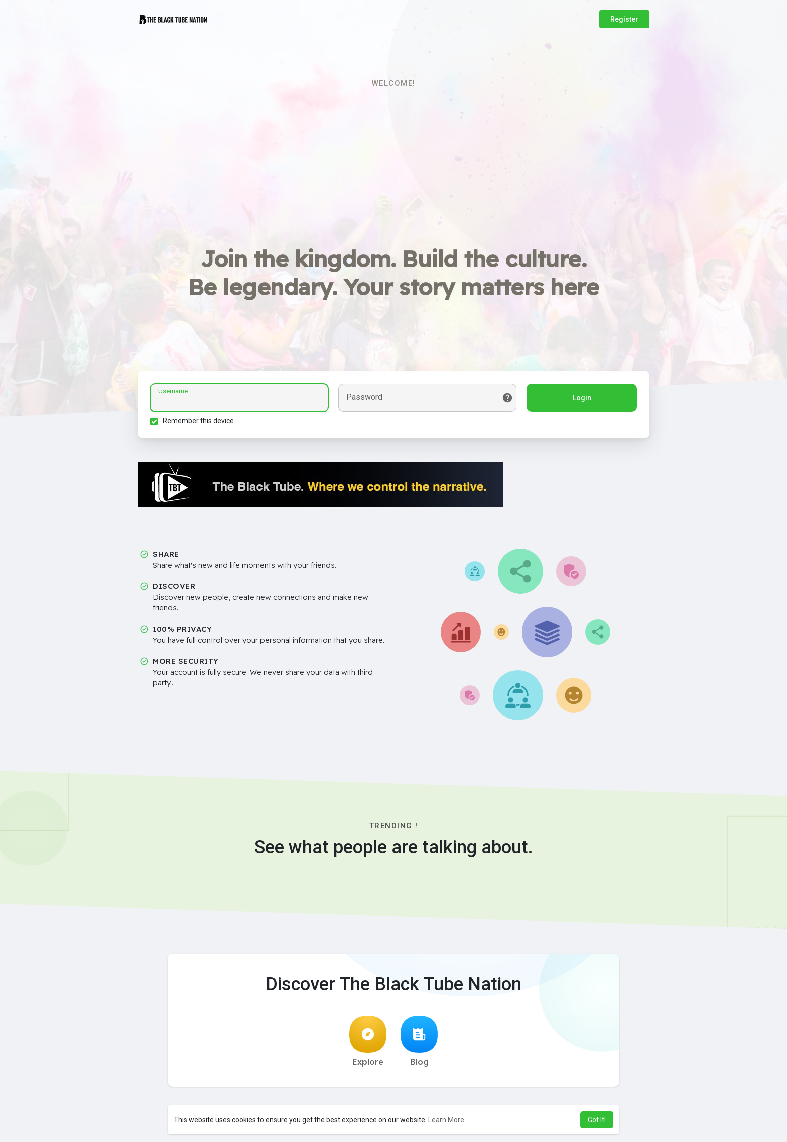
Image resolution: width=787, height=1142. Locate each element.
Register (624, 19)
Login (582, 398)
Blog (419, 1041)
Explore (367, 1041)
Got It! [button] (597, 1120)
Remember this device (198, 421)
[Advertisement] (393, 166)
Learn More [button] (446, 1120)
